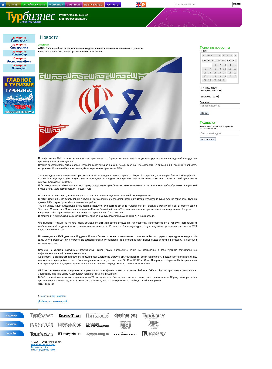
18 (229, 72)
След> (235, 55)
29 (214, 80)
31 (224, 80)
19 (234, 72)
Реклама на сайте (39, 347)
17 (224, 72)
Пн (204, 60)
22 (214, 76)
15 (214, 72)
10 (224, 69)
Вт (209, 60)
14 (209, 72)
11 (229, 69)
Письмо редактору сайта (43, 350)
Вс (234, 60)
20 (205, 76)
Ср (214, 60)
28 (209, 80)
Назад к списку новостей (52, 296)
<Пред (203, 55)
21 (209, 76)
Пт (223, 60)
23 (219, 76)
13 (205, 72)
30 (219, 80)
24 (224, 76)
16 (219, 72)
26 (234, 76)
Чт (218, 60)
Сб (229, 60)
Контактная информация (43, 344)
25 (229, 76)
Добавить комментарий (52, 301)
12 (234, 69)
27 (205, 80)
